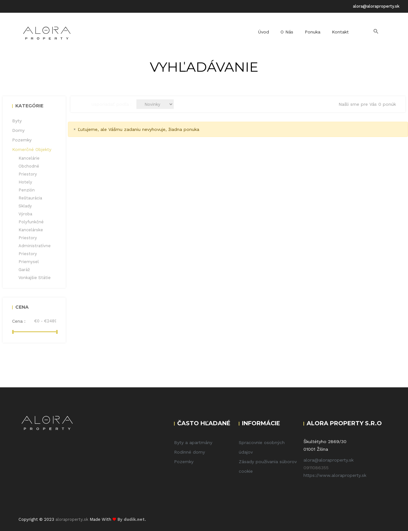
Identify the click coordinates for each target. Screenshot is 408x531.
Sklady (25, 206)
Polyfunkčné (31, 221)
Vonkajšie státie (34, 277)
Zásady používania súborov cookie (268, 466)
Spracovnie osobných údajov (262, 447)
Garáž (24, 269)
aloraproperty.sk (71, 519)
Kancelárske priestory (30, 233)
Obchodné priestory (28, 170)
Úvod (263, 31)
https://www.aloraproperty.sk (334, 475)
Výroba (25, 214)
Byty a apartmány (193, 442)
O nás (286, 31)
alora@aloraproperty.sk (376, 6)
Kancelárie (29, 158)
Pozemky (183, 461)
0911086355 (316, 467)
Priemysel (28, 261)
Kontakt (340, 31)
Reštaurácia (30, 198)
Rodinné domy (189, 452)
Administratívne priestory (34, 249)
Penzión (26, 190)
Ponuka (312, 31)
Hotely (25, 182)
